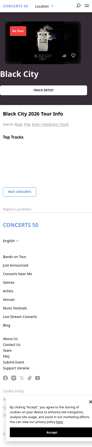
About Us (10, 338)
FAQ (6, 356)
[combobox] (44, 6)
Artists (8, 291)
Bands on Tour (14, 256)
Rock (18, 124)
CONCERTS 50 (15, 6)
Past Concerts (19, 192)
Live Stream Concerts (20, 316)
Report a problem (17, 209)
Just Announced (15, 265)
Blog (6, 325)
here (59, 422)
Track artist (43, 90)
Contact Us (11, 344)
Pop (27, 124)
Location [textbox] (42, 6)
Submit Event (13, 362)
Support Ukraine (16, 368)
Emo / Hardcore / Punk (50, 124)
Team (7, 350)
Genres (8, 282)
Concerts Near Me (17, 273)
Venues (9, 299)
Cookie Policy (13, 391)
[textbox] (12, 241)
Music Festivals (15, 308)
